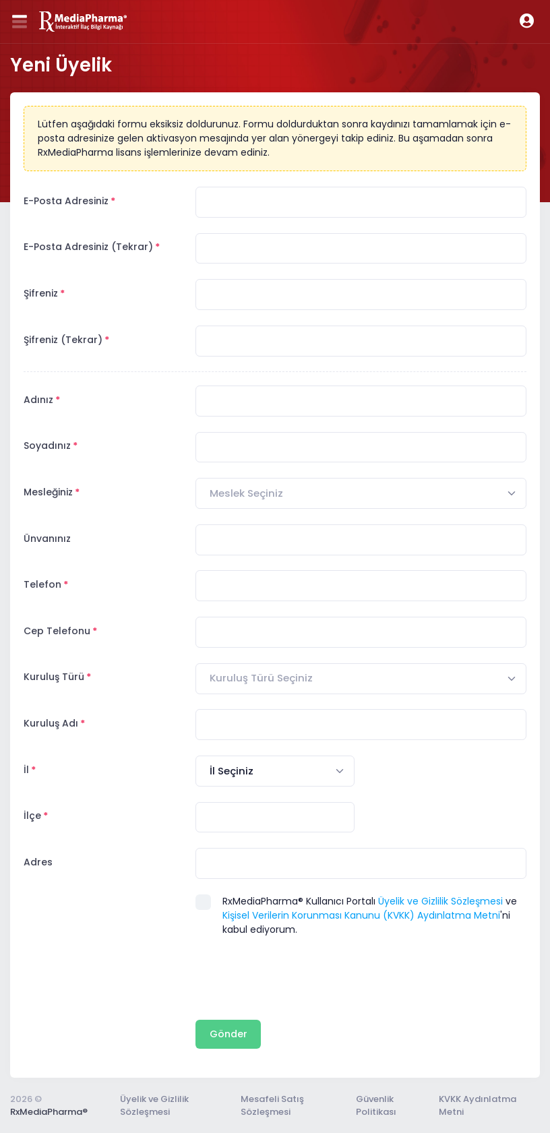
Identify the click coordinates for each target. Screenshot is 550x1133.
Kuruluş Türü (54, 676)
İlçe (32, 815)
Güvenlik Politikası (376, 1106)
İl (26, 769)
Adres (38, 862)
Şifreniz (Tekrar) (63, 339)
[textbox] (246, 493)
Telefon (42, 584)
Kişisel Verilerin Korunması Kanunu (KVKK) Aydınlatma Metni (361, 915)
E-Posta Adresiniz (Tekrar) (88, 246)
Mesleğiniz (48, 492)
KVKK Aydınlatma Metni (477, 1106)
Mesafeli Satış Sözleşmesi (272, 1106)
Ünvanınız (47, 538)
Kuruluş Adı (51, 723)
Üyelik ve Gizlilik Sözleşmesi (440, 901)
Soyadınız (47, 445)
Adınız (38, 399)
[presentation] (297, 978)
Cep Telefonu (57, 631)
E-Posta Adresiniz (66, 201)
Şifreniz (41, 293)
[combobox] (360, 493)
